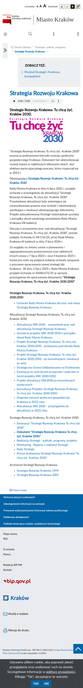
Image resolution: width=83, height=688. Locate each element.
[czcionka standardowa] (37, 6)
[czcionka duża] (45, 6)
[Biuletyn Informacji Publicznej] (41, 583)
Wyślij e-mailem (15, 614)
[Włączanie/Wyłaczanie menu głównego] (5, 34)
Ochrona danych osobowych (19, 497)
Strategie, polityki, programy (50, 47)
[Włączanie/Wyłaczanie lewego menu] (5, 50)
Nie (46, 683)
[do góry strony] (78, 649)
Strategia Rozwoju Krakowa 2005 (38, 475)
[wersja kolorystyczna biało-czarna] (67, 6)
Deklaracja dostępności (16, 517)
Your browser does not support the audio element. (36, 101)
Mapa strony (10, 534)
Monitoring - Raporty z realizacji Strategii (42, 445)
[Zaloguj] (78, 35)
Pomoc (7, 554)
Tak (36, 683)
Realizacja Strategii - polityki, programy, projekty (47, 440)
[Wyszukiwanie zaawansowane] (30, 34)
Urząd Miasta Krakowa (64, 650)
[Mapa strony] (54, 35)
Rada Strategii (25, 449)
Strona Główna (22, 47)
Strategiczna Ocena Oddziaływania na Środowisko (48, 367)
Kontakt (7, 570)
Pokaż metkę (20, 490)
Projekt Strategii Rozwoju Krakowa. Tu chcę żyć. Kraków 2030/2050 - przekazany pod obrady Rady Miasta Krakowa (48, 346)
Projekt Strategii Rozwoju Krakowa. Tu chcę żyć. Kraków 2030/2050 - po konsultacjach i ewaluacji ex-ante (48, 359)
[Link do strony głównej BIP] (41, 20)
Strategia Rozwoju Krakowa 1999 (38, 470)
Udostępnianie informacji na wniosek (24, 504)
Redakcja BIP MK (12, 565)
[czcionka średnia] (40, 6)
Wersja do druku (16, 630)
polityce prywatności (60, 672)
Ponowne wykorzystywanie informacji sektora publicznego (36, 510)
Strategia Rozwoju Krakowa (30, 51)
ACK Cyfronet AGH (12, 653)
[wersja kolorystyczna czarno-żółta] (72, 6)
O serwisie (8, 549)
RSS (5, 539)
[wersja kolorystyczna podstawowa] (62, 6)
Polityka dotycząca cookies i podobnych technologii (32, 524)
